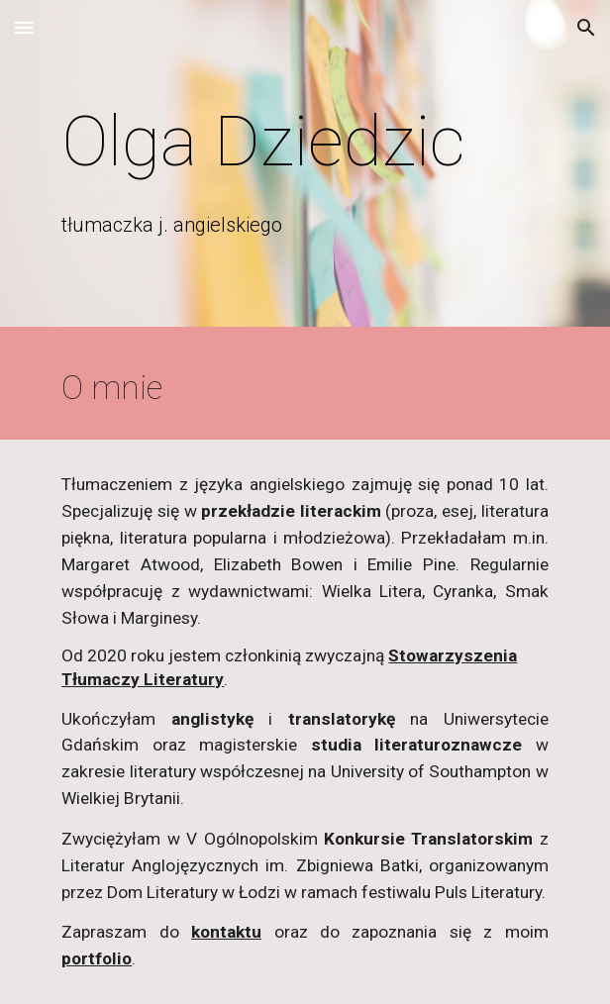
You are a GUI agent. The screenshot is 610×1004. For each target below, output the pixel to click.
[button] (24, 27)
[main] (304, 141)
